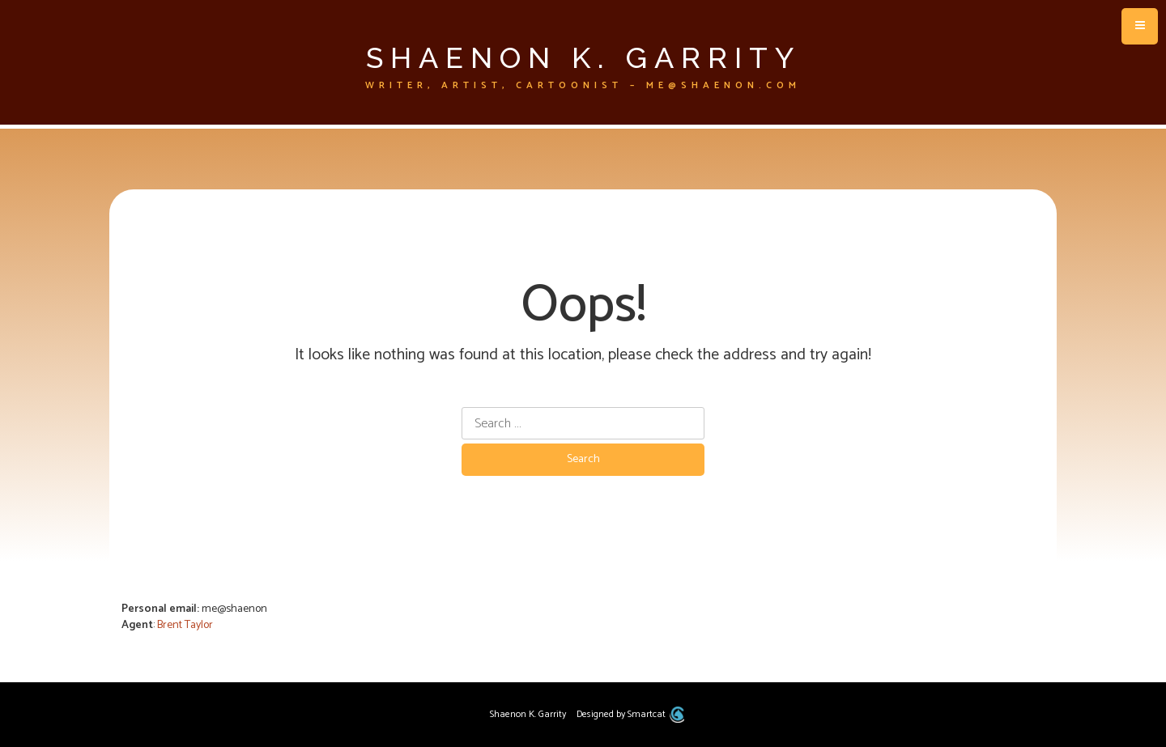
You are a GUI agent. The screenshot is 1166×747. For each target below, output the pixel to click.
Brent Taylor (185, 625)
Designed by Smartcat (630, 714)
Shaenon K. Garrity (583, 57)
